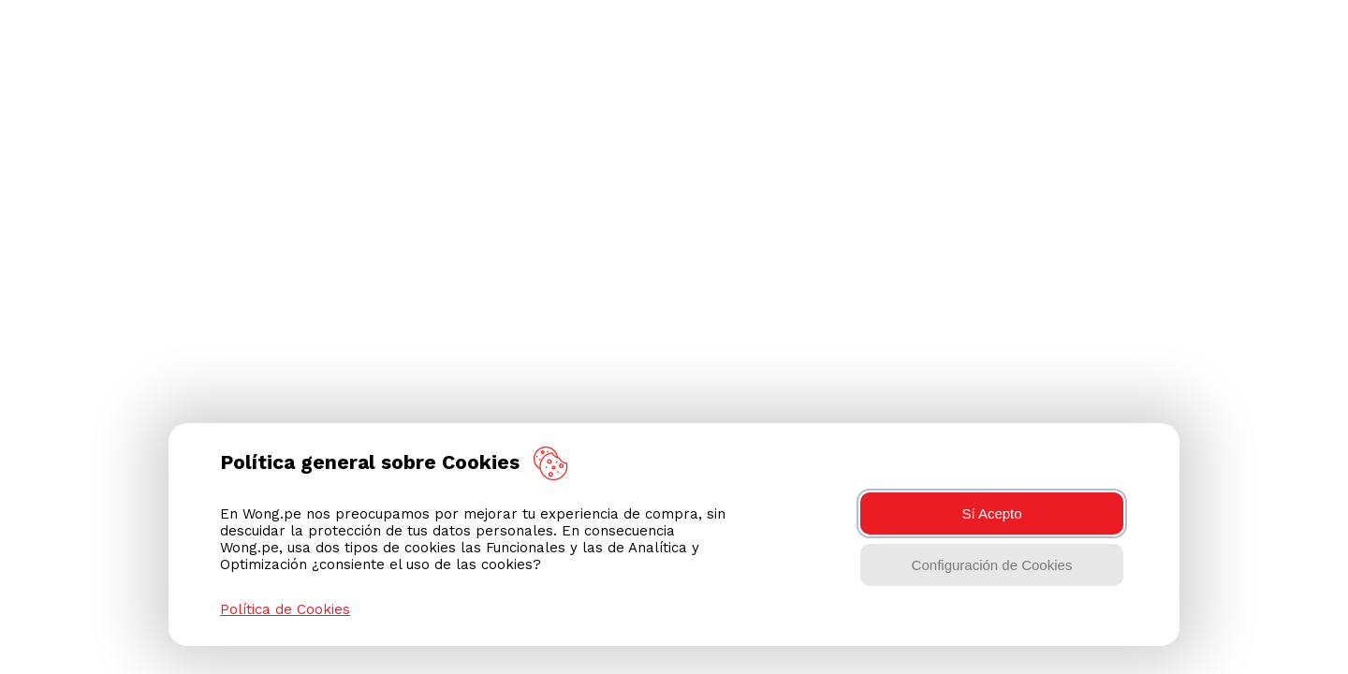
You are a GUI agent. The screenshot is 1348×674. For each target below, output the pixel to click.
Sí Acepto (991, 513)
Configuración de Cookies (992, 565)
